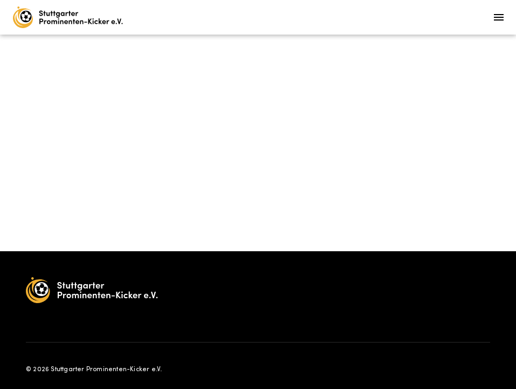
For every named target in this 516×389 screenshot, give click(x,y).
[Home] (68, 17)
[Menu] (499, 17)
